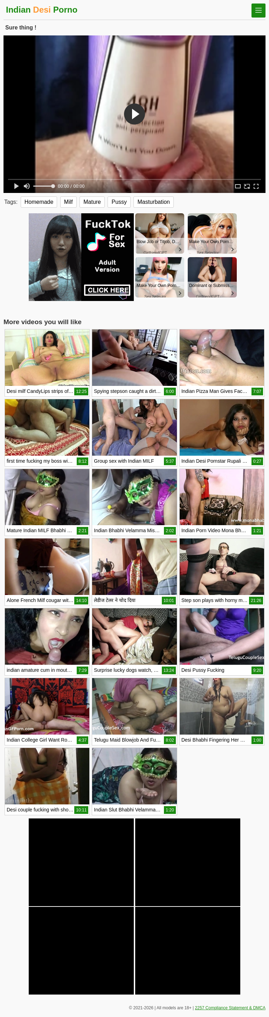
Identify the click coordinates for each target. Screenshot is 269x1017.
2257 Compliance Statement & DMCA (230, 1007)
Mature (92, 202)
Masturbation (153, 202)
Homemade (39, 202)
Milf (68, 202)
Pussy (119, 202)
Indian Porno (41, 9)
